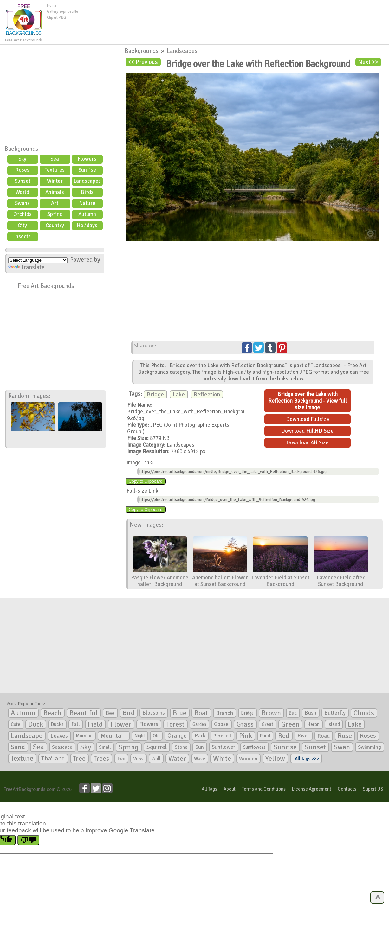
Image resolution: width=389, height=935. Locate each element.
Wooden (248, 758)
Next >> (368, 62)
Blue (179, 713)
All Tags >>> (306, 758)
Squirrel (156, 747)
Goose (221, 724)
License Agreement (311, 789)
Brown (271, 713)
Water (177, 758)
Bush (310, 712)
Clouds (363, 713)
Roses (22, 170)
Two (121, 758)
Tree (79, 758)
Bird (128, 713)
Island (333, 724)
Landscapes (87, 181)
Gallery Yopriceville (62, 11)
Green (290, 724)
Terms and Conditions (264, 789)
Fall (75, 724)
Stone (181, 747)
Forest (175, 724)
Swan (342, 747)
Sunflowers (254, 747)
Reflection (207, 394)
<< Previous (143, 62)
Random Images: (29, 396)
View (138, 758)
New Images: (146, 525)
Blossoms (153, 712)
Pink (245, 735)
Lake (179, 394)
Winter (55, 181)
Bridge (155, 394)
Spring (54, 214)
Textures (55, 170)
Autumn (87, 214)
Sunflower (223, 747)
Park (200, 735)
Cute (15, 724)
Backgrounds (21, 149)
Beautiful (83, 713)
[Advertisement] (233, 17)
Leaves (59, 735)
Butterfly (335, 712)
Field (95, 724)
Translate (26, 267)
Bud (293, 713)
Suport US (373, 789)
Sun (199, 747)
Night (139, 736)
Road (323, 735)
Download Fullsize (307, 419)
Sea (54, 159)
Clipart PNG (56, 17)
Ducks (57, 724)
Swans (22, 203)
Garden (199, 724)
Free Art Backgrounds (46, 286)
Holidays (87, 225)
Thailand (53, 758)
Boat (201, 713)
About (230, 789)
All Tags (209, 789)
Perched (222, 736)
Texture (22, 758)
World (22, 192)
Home (51, 5)
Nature (87, 203)
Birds (87, 192)
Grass (245, 724)
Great (267, 724)
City (22, 225)
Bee (110, 712)
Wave (199, 758)
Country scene (55, 226)
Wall (156, 758)
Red (283, 735)
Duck (35, 724)
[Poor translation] (28, 840)
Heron (313, 724)
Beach (52, 713)
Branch (224, 712)
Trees (101, 758)
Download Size (307, 431)
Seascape (62, 747)
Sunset (22, 181)
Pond (265, 736)
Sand (18, 747)
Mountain (113, 736)
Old (156, 736)
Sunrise (87, 170)
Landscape (26, 736)
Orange (177, 736)
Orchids (22, 214)
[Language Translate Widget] (38, 260)
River (303, 735)
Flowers (87, 159)
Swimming (369, 747)
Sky (22, 159)
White (222, 758)
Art (54, 203)
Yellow (275, 758)
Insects (22, 236)
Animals (54, 192)
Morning (84, 736)
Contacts (347, 789)
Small (105, 747)
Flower (121, 724)
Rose (345, 735)
